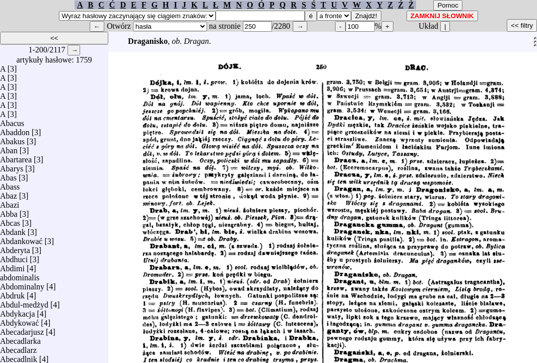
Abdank (13, 229)
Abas (8, 175)
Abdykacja (17, 311)
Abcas (10, 220)
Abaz (8, 193)
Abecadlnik (18, 356)
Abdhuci (14, 257)
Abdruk (12, 293)
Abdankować (21, 238)
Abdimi (12, 266)
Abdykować (19, 320)
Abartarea (16, 157)
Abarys (11, 166)
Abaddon (15, 130)
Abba (9, 211)
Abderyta (15, 248)
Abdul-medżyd (24, 302)
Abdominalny (22, 284)
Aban (9, 148)
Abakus (12, 139)
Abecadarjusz (22, 329)
